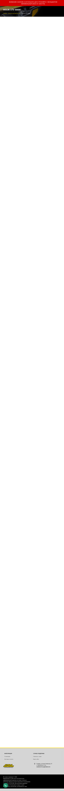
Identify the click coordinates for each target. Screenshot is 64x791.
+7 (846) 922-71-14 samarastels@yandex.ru (43, 766)
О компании (7, 756)
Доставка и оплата (8, 759)
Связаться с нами (37, 756)
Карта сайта (36, 759)
